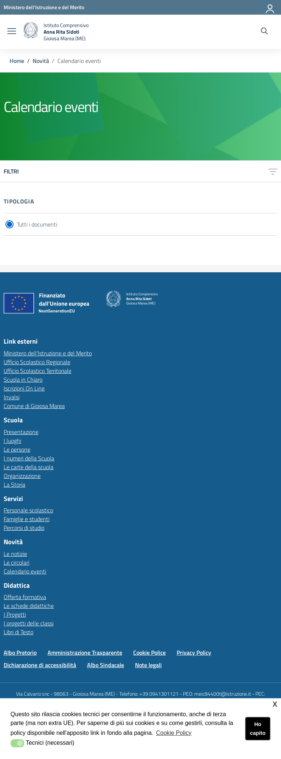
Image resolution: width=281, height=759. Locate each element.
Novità (41, 60)
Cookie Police (149, 652)
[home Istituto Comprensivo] (56, 32)
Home (17, 60)
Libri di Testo (18, 632)
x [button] (275, 703)
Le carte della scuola (28, 467)
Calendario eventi (25, 571)
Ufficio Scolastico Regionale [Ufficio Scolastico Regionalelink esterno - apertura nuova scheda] (37, 362)
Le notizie (15, 553)
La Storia (14, 484)
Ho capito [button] (257, 728)
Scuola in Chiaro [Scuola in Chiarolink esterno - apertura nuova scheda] (23, 379)
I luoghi (12, 440)
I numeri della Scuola (29, 458)
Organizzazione (22, 475)
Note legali (148, 665)
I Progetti (15, 614)
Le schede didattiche (29, 605)
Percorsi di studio (24, 527)
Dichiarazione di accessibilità (40, 665)
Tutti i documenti (37, 224)
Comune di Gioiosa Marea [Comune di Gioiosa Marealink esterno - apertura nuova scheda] (34, 405)
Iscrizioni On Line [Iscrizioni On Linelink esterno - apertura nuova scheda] (24, 388)
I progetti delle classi (28, 623)
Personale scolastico (28, 510)
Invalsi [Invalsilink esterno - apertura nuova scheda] (11, 397)
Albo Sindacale (105, 665)
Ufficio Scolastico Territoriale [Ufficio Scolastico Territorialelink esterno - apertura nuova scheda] (37, 370)
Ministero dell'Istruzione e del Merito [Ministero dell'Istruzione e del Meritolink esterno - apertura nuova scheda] (48, 353)
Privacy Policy (194, 652)
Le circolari (16, 562)
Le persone (17, 449)
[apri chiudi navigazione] (11, 31)
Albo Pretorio (20, 652)
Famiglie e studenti (26, 519)
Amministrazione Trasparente (85, 652)
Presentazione (21, 431)
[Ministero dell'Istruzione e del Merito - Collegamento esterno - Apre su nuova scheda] (44, 7)
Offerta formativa (25, 596)
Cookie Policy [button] (173, 733)
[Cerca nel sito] (264, 32)
